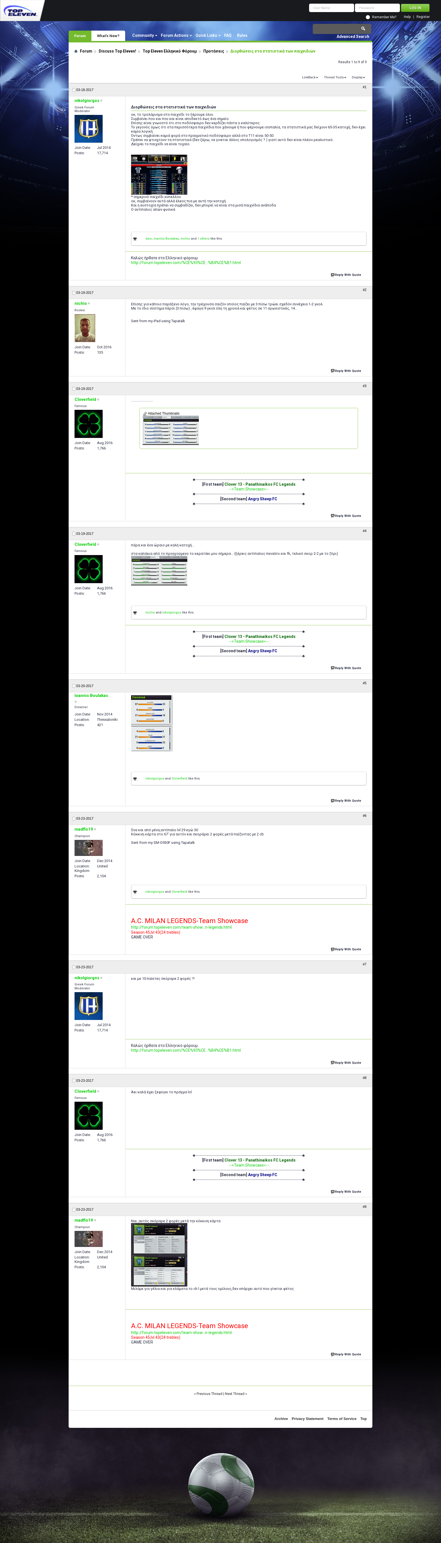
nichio (185, 238)
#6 (364, 816)
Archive (281, 1419)
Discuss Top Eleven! (117, 51)
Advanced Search (353, 36)
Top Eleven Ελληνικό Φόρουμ (170, 51)
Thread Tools (334, 77)
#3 (364, 386)
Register (423, 17)
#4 (364, 531)
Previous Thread (209, 1394)
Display (357, 77)
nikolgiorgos (171, 612)
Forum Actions (174, 35)
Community (143, 35)
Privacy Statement (307, 1419)
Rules (242, 35)
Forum (80, 35)
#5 (364, 683)
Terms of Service (342, 1419)
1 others (203, 238)
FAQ (227, 35)
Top (363, 1419)
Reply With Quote (346, 274)
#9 (364, 1207)
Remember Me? (384, 17)
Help (407, 17)
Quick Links (206, 35)
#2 (364, 290)
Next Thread (234, 1394)
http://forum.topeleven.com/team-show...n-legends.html (181, 927)
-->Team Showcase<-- (249, 489)
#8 (364, 1078)
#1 (364, 87)
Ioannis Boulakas (166, 238)
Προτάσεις (213, 51)
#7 (364, 964)
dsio (148, 238)
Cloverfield (179, 778)
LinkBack (309, 77)
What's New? (108, 35)
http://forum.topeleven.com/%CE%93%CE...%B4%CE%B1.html (186, 262)
